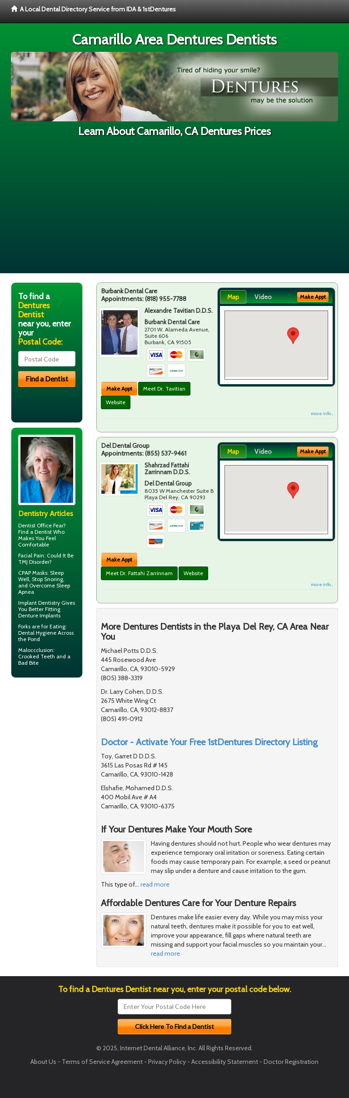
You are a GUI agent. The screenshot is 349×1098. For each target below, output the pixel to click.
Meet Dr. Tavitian (164, 388)
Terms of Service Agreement (102, 1062)
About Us (43, 1062)
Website (115, 402)
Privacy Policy (167, 1062)
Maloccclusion (35, 650)
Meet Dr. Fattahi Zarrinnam (139, 573)
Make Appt (119, 388)
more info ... (322, 413)
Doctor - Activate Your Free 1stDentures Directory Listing (209, 742)
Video (263, 297)
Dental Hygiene (37, 632)
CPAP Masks (32, 572)
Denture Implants (39, 615)
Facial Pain (31, 555)
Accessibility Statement (224, 1062)
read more (155, 884)
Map (233, 297)
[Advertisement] (174, 209)
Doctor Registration (291, 1062)
